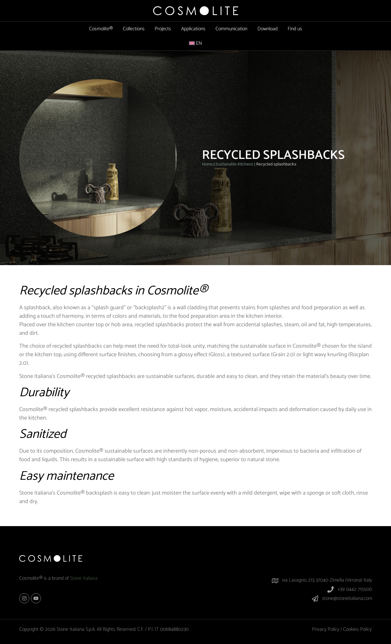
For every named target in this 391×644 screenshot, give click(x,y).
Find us (295, 29)
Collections (134, 29)
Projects (163, 29)
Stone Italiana (84, 578)
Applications (193, 29)
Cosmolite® (101, 29)
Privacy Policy (325, 629)
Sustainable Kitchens (234, 164)
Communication (231, 29)
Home (207, 164)
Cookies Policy (357, 629)
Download (267, 29)
